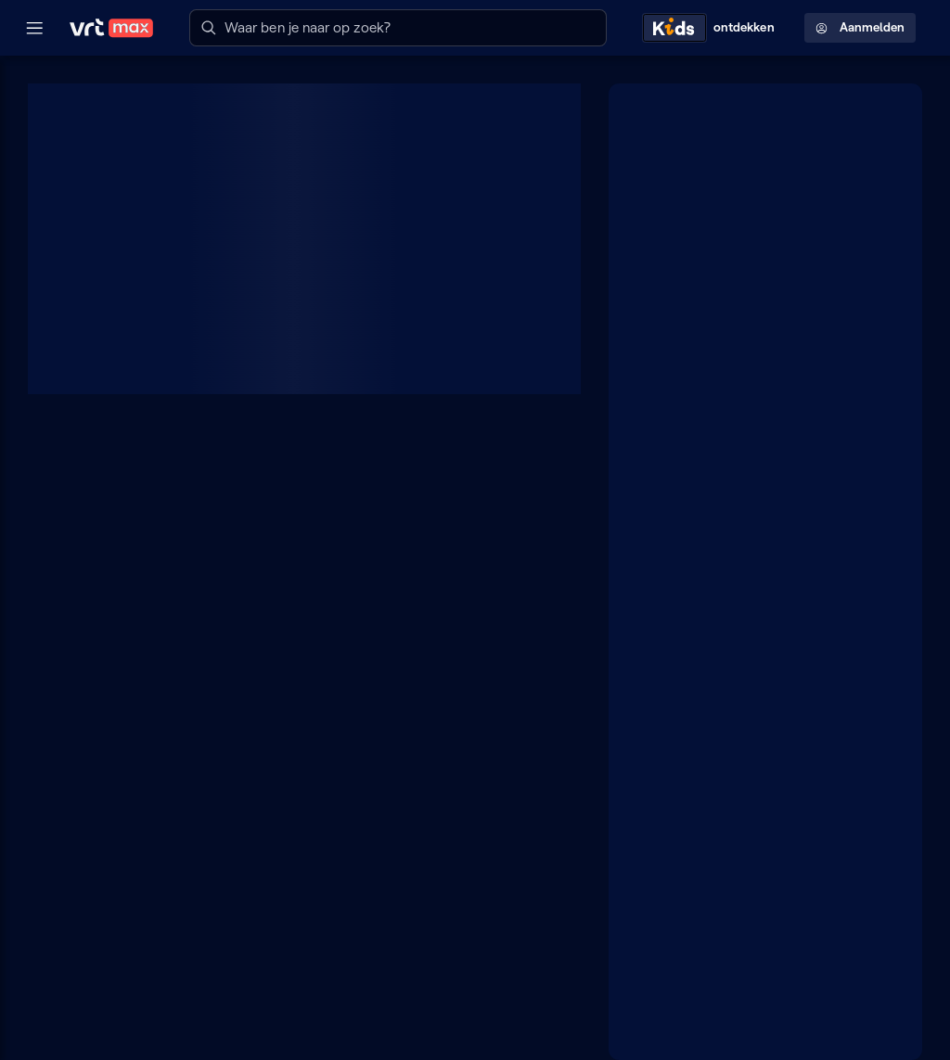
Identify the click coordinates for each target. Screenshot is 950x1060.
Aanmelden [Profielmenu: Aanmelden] (860, 27)
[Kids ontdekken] (712, 28)
